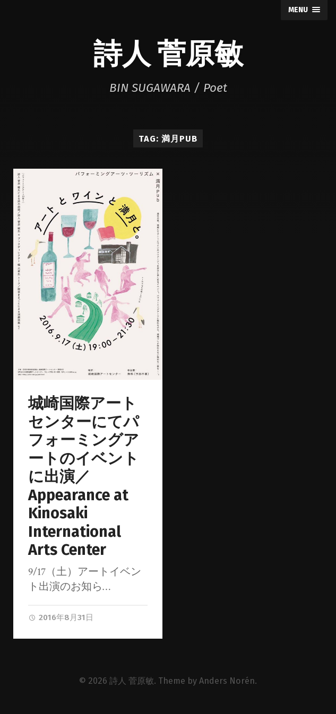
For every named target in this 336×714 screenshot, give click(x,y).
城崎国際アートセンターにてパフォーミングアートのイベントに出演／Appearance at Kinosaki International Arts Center (83, 476)
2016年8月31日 (60, 617)
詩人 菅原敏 (168, 52)
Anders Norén (227, 681)
